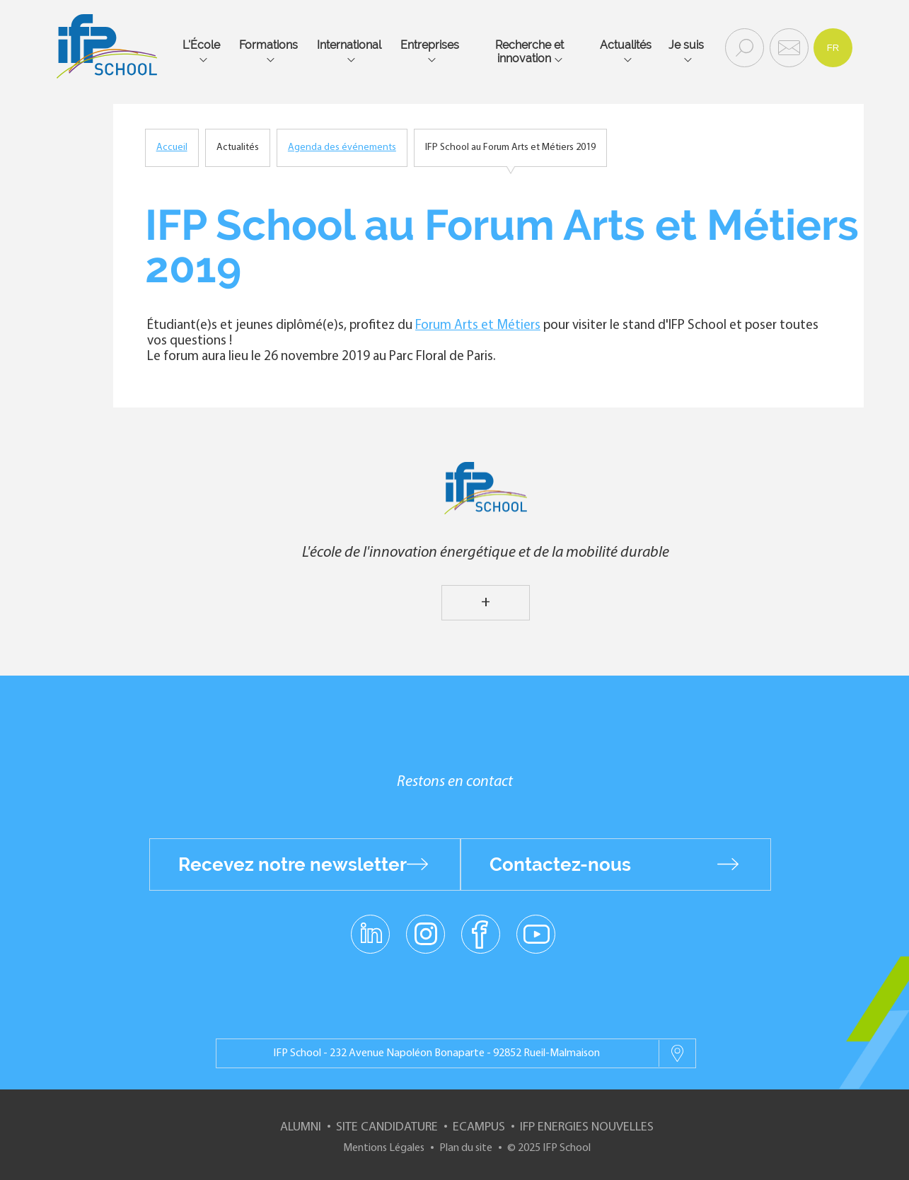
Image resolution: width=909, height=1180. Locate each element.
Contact (787, 46)
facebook (480, 933)
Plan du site (465, 1148)
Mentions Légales (383, 1148)
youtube (536, 933)
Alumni (300, 1127)
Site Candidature (387, 1127)
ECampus (479, 1127)
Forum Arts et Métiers (477, 325)
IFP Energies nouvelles (587, 1127)
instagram (426, 933)
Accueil (171, 147)
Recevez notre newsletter (292, 864)
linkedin (370, 925)
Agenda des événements (342, 147)
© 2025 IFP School (549, 1148)
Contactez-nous (560, 864)
